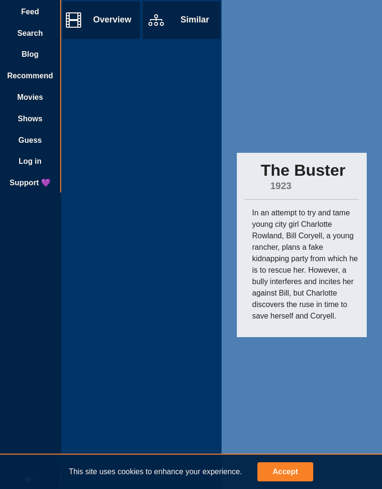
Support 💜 (30, 183)
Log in (30, 161)
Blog (30, 54)
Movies (30, 97)
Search (29, 33)
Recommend (30, 76)
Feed (30, 12)
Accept (285, 472)
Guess (30, 140)
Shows (30, 119)
